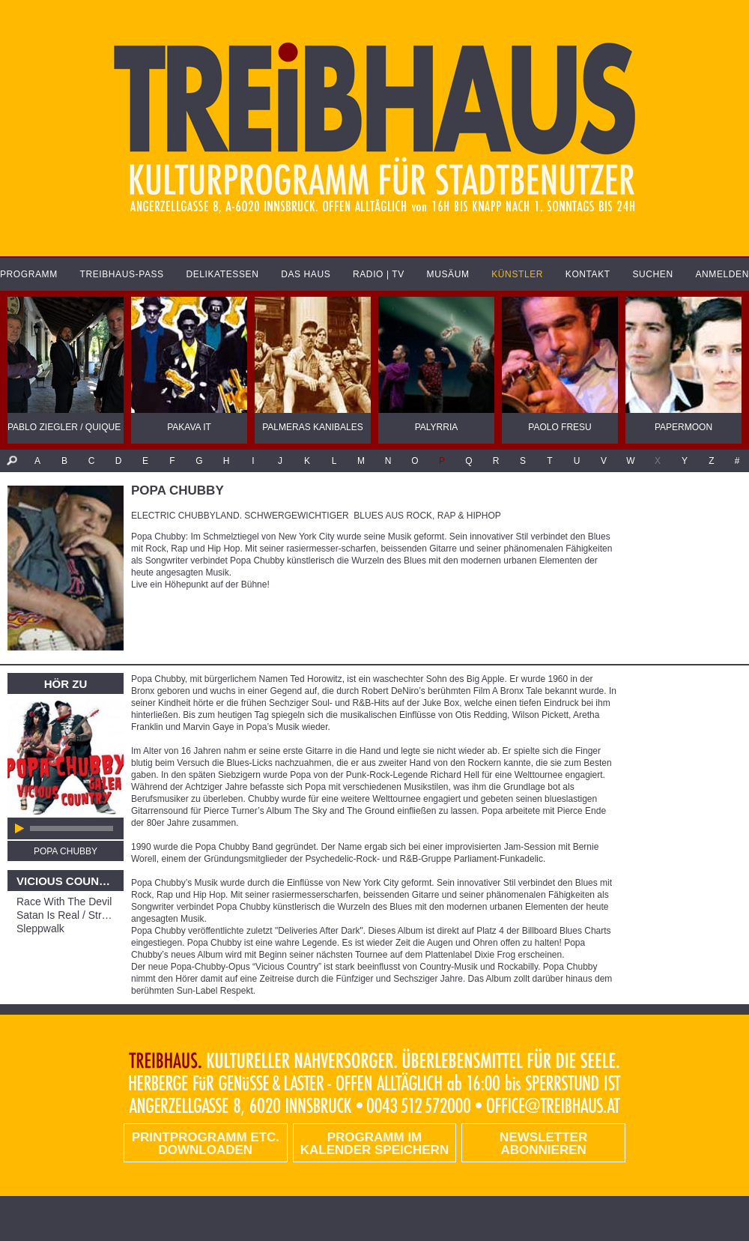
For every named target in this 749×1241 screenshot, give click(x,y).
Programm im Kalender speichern (374, 1143)
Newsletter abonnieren (543, 1143)
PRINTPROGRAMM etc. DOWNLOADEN (205, 1143)
